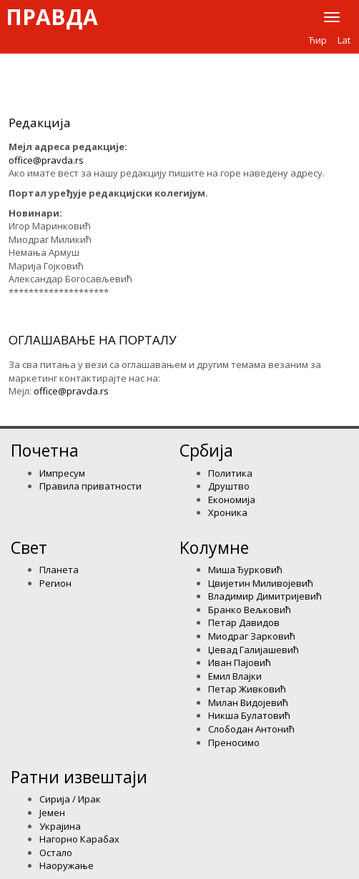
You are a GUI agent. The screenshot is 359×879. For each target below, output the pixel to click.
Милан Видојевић (248, 702)
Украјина (60, 826)
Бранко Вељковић (249, 609)
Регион (55, 583)
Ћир (318, 40)
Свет (29, 547)
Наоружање (66, 865)
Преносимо (234, 742)
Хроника (227, 512)
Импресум (62, 473)
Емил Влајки (235, 676)
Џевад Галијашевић (253, 649)
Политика (230, 473)
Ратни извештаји (79, 776)
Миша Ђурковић (245, 569)
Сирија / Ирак (70, 799)
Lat (344, 40)
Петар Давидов (244, 622)
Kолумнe (214, 547)
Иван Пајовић (239, 662)
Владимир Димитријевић (265, 596)
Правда (52, 17)
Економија (231, 499)
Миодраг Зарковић (251, 636)
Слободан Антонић (251, 728)
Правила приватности (90, 486)
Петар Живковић (247, 688)
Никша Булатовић (249, 715)
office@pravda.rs (46, 160)
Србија (206, 450)
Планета (59, 569)
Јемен (52, 812)
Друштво (229, 486)
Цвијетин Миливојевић (260, 583)
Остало (55, 852)
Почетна (45, 450)
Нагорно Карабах (79, 839)
